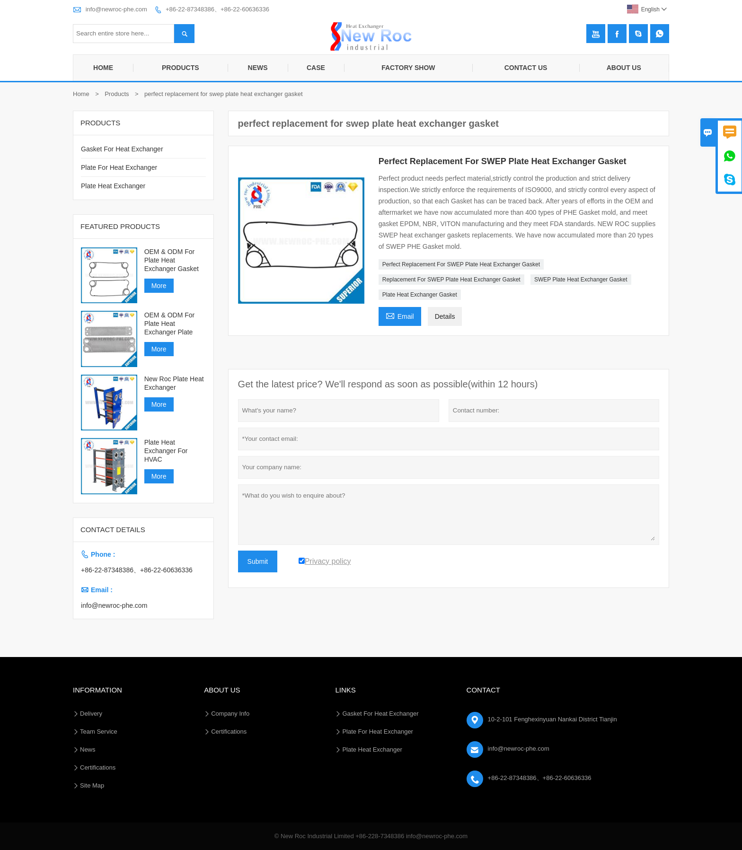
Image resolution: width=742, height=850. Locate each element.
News (258, 67)
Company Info (230, 713)
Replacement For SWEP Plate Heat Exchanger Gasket (451, 279)
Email (400, 315)
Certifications (97, 767)
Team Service (98, 731)
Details (445, 316)
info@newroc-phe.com (116, 9)
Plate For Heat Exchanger (119, 167)
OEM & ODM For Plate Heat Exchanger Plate (169, 323)
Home (103, 67)
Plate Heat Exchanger (113, 186)
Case (316, 67)
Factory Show (408, 67)
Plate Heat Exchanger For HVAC (166, 450)
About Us (624, 67)
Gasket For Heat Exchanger (122, 149)
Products (180, 67)
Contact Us (526, 67)
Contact (483, 690)
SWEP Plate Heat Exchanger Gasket (580, 279)
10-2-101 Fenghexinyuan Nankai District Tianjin (552, 719)
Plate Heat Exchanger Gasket (419, 294)
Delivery (91, 713)
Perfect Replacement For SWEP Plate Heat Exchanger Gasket (461, 264)
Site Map (92, 785)
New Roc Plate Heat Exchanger (174, 383)
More (159, 285)
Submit (257, 561)
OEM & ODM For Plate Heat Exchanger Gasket (171, 260)
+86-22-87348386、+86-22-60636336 (217, 9)
